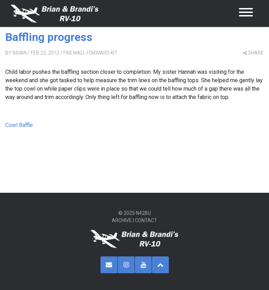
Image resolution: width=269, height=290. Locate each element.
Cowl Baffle (19, 125)
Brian (20, 53)
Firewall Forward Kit (90, 53)
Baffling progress (48, 37)
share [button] (253, 53)
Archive (122, 220)
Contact (146, 220)
